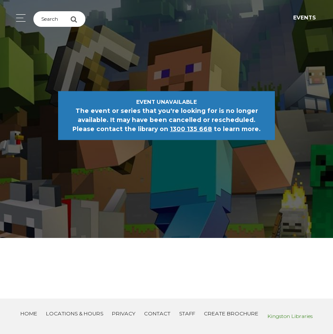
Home (28, 313)
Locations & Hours (74, 313)
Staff (187, 313)
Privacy (123, 313)
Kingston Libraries (290, 316)
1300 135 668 (191, 129)
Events (304, 17)
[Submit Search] (77, 19)
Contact (157, 313)
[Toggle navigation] (18, 18)
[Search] (51, 19)
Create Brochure (231, 313)
